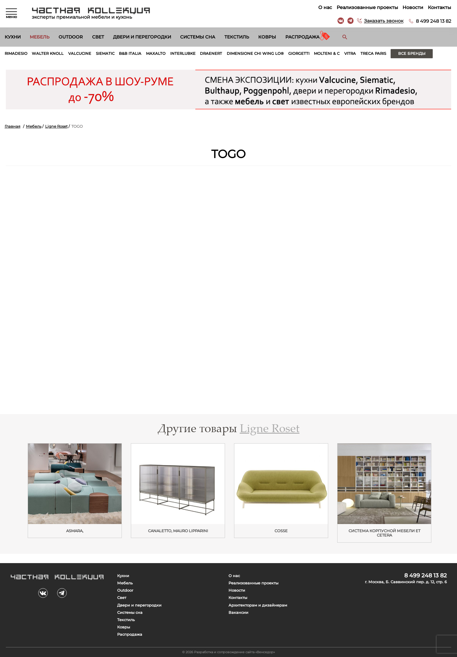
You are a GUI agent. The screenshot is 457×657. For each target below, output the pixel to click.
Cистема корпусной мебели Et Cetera (384, 533)
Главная (12, 126)
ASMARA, (74, 530)
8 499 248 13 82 (433, 21)
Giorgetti (299, 53)
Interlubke (183, 53)
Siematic (105, 53)
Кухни (13, 37)
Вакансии (238, 612)
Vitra (350, 53)
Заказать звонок (383, 21)
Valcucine (79, 53)
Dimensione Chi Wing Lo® (255, 53)
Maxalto (156, 53)
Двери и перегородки (142, 37)
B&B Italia (130, 53)
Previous (14, 491)
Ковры (267, 37)
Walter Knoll (48, 53)
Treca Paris (373, 53)
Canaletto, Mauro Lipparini (178, 530)
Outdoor (71, 37)
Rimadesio (16, 53)
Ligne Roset (56, 126)
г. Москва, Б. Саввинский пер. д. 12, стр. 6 (406, 582)
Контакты (439, 7)
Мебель (40, 37)
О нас (325, 7)
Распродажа (302, 37)
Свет (98, 37)
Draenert (211, 53)
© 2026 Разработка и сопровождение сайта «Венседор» (228, 652)
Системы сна (197, 37)
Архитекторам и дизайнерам (257, 605)
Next (442, 491)
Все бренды (412, 53)
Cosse (281, 530)
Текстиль (236, 37)
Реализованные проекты (367, 7)
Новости (412, 7)
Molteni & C (327, 53)
